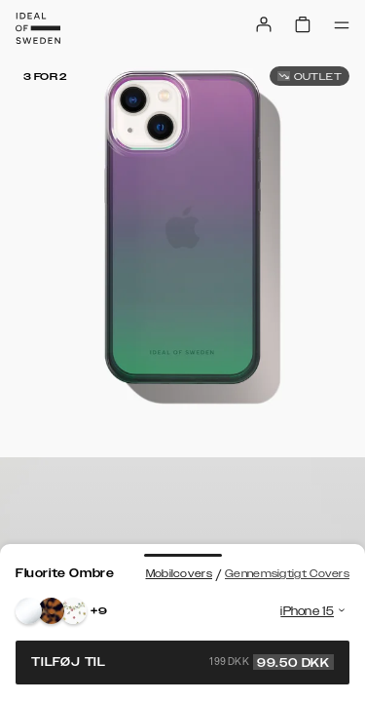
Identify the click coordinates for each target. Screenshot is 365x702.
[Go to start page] (38, 28)
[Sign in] (263, 24)
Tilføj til (182, 662)
